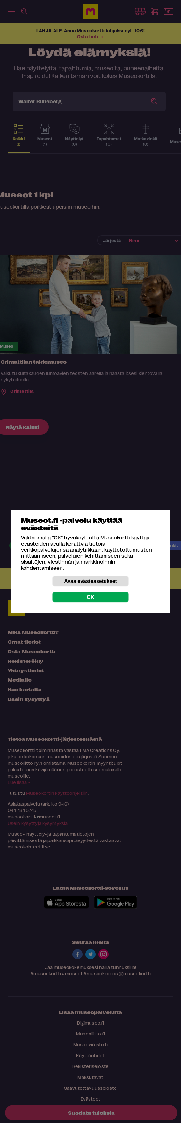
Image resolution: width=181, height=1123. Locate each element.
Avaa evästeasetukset (90, 581)
